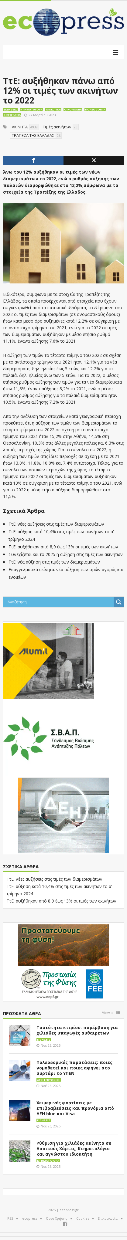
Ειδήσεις (10, 109)
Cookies (82, 1218)
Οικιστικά (53, 109)
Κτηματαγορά (31, 109)
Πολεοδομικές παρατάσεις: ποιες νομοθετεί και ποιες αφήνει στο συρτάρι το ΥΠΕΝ (74, 1067)
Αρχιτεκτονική (48, 1080)
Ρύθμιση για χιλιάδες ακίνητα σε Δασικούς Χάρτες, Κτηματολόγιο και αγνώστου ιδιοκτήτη (73, 1148)
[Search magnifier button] (119, 602)
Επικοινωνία (108, 1218)
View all (108, 1013)
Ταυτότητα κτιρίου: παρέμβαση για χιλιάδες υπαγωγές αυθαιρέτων (77, 1030)
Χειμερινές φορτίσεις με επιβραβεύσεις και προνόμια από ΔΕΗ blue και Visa (75, 1108)
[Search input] (60, 602)
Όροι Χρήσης (56, 1218)
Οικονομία (73, 109)
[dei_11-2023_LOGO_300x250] (63, 815)
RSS (10, 1218)
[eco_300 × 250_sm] (48, 660)
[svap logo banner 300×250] (48, 737)
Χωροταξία (12, 115)
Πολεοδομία (95, 109)
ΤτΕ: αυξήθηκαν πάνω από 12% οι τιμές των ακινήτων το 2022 (60, 90)
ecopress (29, 1218)
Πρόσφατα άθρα (22, 1013)
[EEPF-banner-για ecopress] (63, 961)
